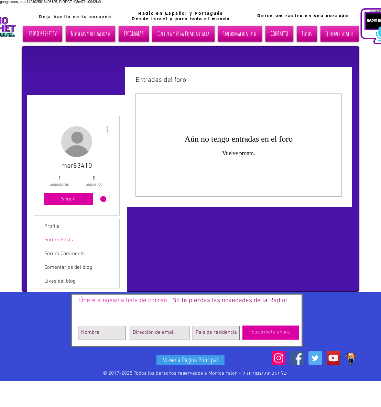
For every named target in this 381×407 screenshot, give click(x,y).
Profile (51, 226)
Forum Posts (58, 240)
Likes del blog (60, 281)
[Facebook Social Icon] (297, 358)
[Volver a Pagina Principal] (190, 360)
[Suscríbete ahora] (270, 333)
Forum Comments (64, 254)
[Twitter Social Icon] (315, 358)
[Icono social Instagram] (278, 358)
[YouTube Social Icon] (333, 358)
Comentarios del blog (68, 267)
